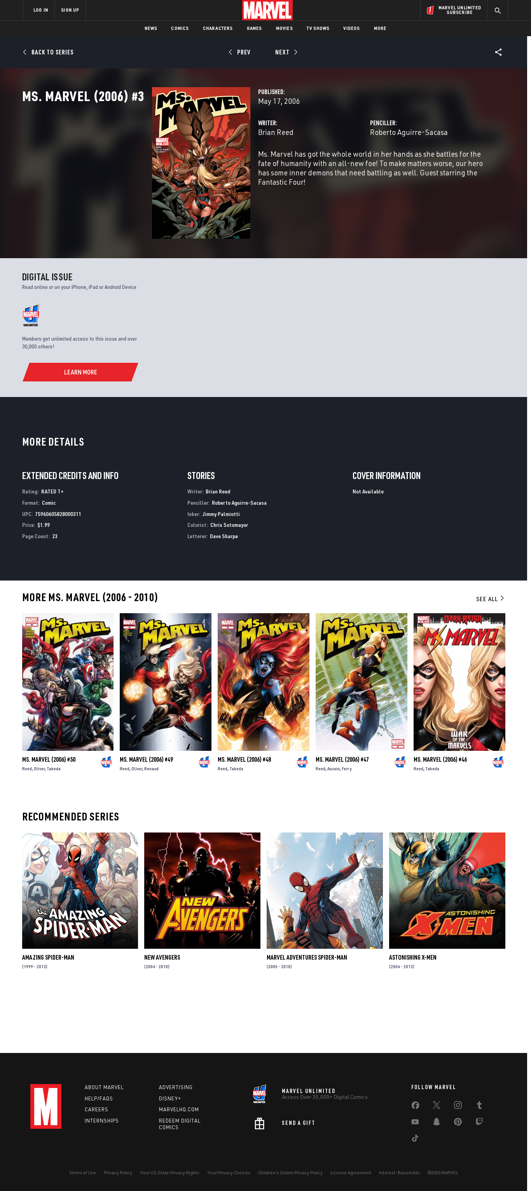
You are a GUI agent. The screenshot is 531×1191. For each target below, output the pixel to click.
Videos (351, 28)
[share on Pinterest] (458, 1123)
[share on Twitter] (436, 1107)
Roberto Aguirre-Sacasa (364, 166)
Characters (218, 28)
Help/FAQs (99, 1098)
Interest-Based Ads (399, 1172)
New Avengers (162, 1015)
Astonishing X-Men (413, 1015)
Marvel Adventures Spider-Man (307, 1015)
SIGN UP (70, 10)
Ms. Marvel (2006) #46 (440, 817)
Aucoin (333, 826)
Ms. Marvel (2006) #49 (146, 817)
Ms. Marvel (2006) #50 (48, 817)
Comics (180, 28)
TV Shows (318, 28)
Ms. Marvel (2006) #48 (244, 817)
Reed (27, 826)
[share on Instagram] (458, 1107)
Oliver (39, 826)
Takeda (54, 826)
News (151, 28)
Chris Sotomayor (229, 582)
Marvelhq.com (179, 1109)
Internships (102, 1121)
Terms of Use (82, 1172)
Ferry (346, 826)
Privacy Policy (118, 1172)
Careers (96, 1109)
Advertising (176, 1087)
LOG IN (40, 10)
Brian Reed (185, 166)
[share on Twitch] (479, 1123)
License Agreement (350, 1172)
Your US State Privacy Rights (169, 1172)
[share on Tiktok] (415, 1140)
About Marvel (104, 1087)
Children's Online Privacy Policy (290, 1172)
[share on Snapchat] (436, 1123)
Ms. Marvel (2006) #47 (342, 817)
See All (490, 656)
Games (254, 28)
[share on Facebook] (415, 1107)
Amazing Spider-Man (48, 1015)
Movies (284, 28)
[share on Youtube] (415, 1123)
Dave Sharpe (224, 593)
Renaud (151, 826)
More (380, 28)
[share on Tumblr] (479, 1107)
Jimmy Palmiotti (221, 571)
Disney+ (170, 1098)
